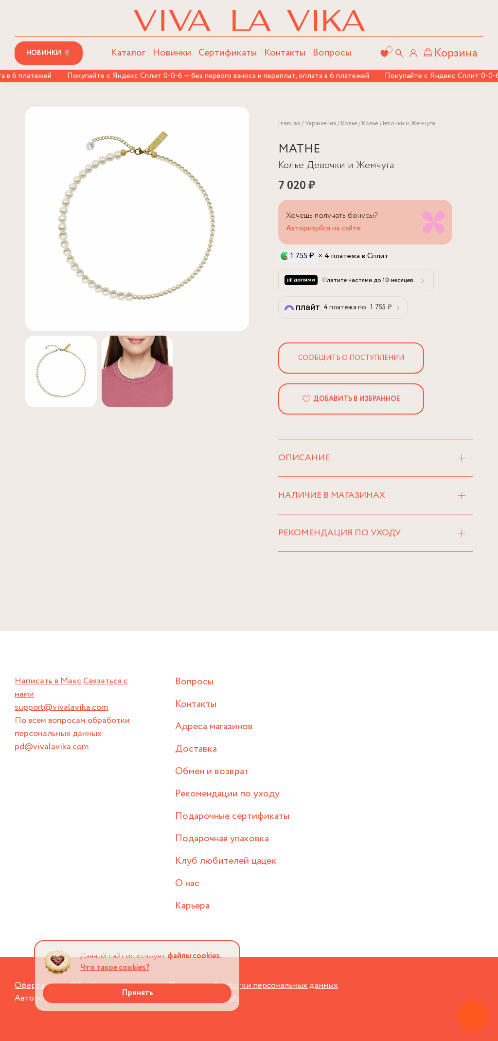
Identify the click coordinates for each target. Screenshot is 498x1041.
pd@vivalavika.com (52, 746)
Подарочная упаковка (222, 839)
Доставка (196, 749)
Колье (349, 123)
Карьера (192, 906)
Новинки (172, 53)
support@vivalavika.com (61, 707)
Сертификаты (227, 53)
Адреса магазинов (214, 726)
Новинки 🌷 (48, 53)
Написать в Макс (48, 681)
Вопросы (332, 53)
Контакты (284, 53)
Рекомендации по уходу (227, 794)
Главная (289, 123)
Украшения (320, 123)
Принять (137, 993)
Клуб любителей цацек (225, 861)
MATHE (299, 149)
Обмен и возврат (212, 771)
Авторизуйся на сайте (323, 228)
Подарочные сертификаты (232, 816)
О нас (187, 883)
